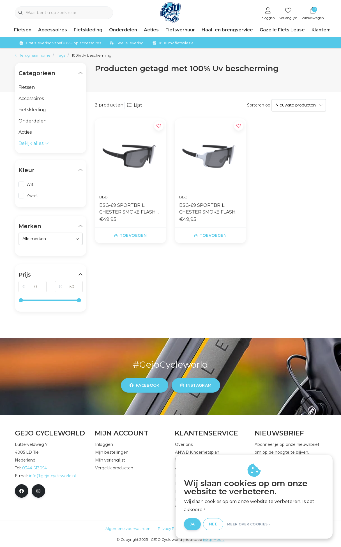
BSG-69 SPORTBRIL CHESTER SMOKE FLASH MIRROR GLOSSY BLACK (127, 209)
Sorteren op (258, 105)
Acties (151, 30)
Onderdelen (123, 30)
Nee (213, 524)
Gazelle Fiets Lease (282, 30)
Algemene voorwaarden (127, 529)
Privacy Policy (170, 529)
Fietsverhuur (180, 30)
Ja (192, 524)
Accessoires (52, 30)
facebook (145, 385)
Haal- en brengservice (227, 30)
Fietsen (22, 30)
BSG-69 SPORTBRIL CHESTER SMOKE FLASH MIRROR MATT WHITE (207, 209)
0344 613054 (34, 467)
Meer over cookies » (248, 524)
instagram (195, 385)
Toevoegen (130, 235)
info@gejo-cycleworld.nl (52, 475)
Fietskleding (88, 30)
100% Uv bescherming (91, 55)
